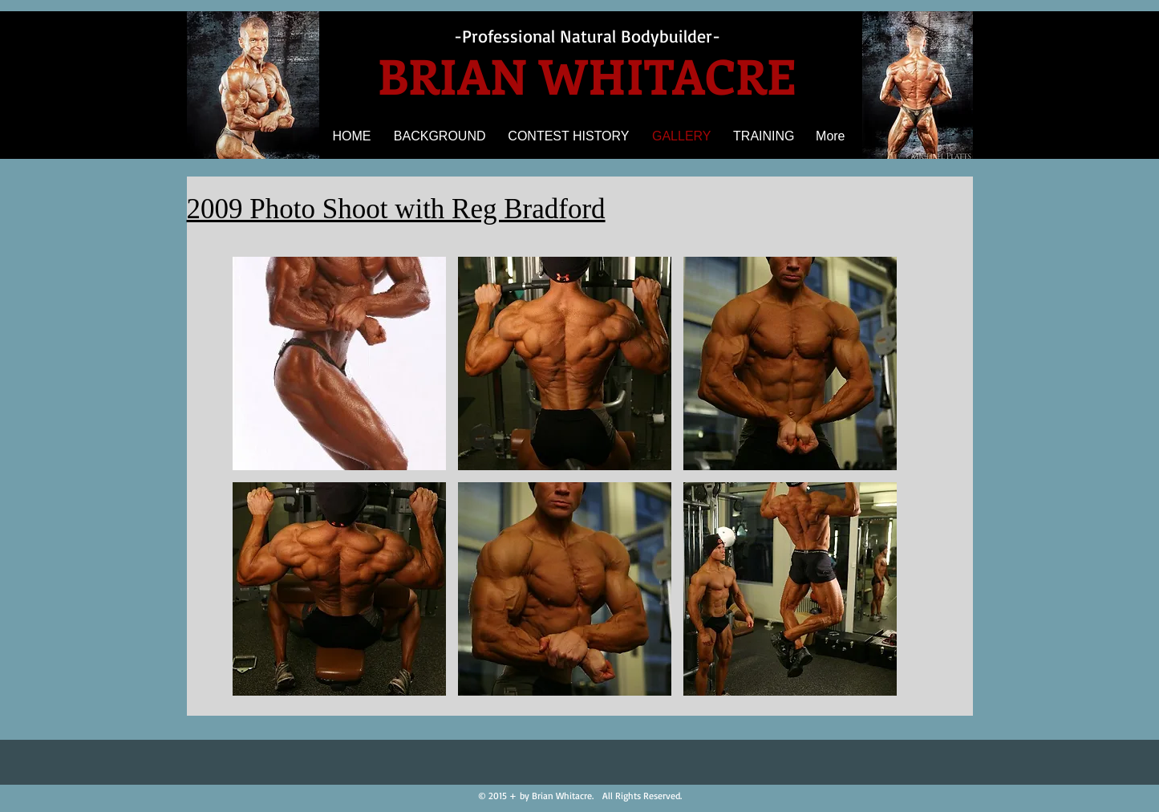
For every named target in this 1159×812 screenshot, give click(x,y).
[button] (339, 363)
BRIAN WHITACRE (587, 75)
